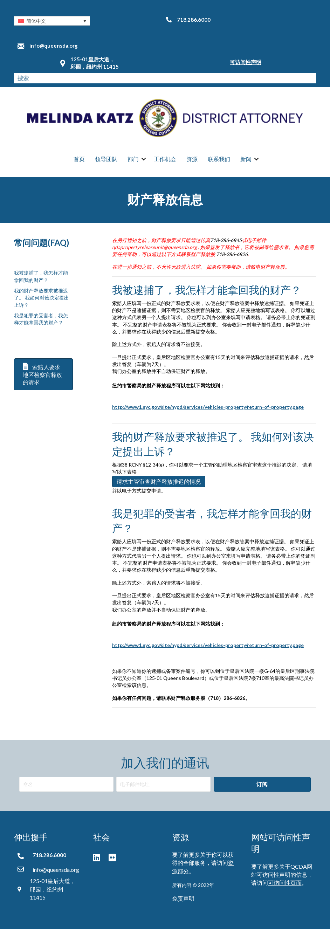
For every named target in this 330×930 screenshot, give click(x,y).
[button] (52, 21)
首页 (79, 159)
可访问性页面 (285, 883)
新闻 (246, 159)
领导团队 (106, 159)
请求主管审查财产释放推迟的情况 (159, 481)
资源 (192, 159)
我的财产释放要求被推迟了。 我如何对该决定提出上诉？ (41, 298)
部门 (133, 159)
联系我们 (219, 159)
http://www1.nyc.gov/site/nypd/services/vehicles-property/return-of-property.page (208, 646)
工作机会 (165, 159)
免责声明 (183, 898)
